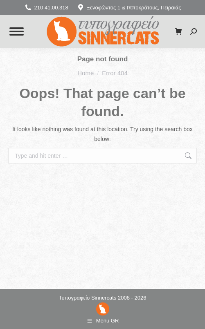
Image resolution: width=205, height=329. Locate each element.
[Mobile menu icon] (16, 31)
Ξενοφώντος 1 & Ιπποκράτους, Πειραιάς (129, 7)
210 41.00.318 (46, 7)
